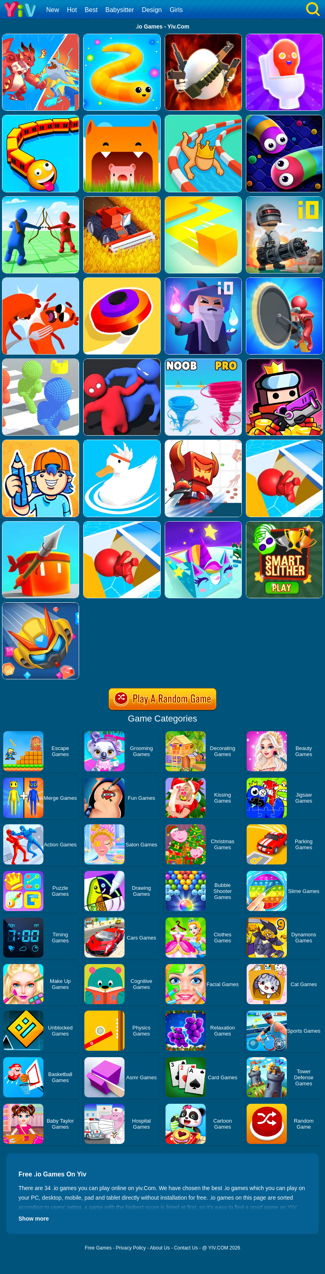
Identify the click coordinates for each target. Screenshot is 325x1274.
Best (91, 9)
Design (152, 9)
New (52, 9)
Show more (33, 1218)
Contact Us (186, 1248)
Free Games (98, 1248)
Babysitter (119, 9)
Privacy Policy (131, 1248)
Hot (72, 9)
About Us (160, 1248)
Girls (176, 9)
